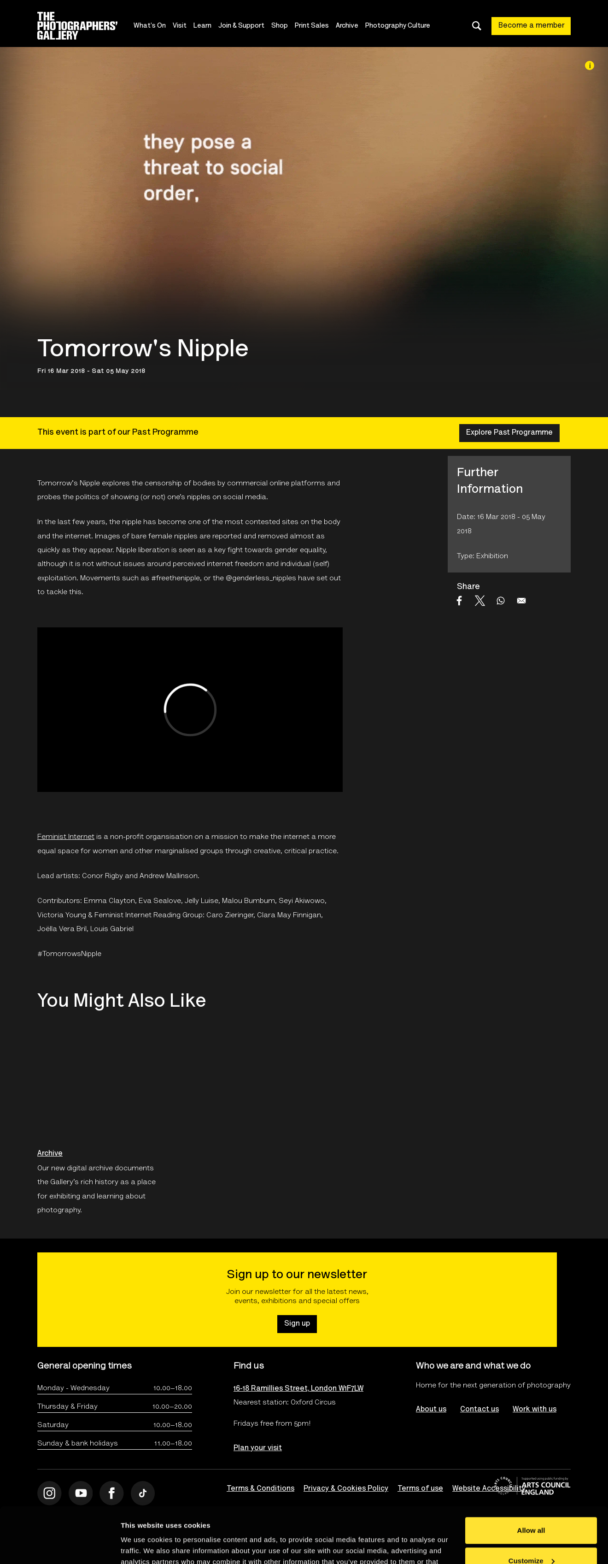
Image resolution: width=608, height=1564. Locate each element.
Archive (347, 26)
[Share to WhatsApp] (501, 601)
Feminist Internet (65, 837)
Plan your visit (258, 1448)
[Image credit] (589, 65)
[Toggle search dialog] (477, 26)
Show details (142, 1546)
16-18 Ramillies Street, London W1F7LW (298, 1389)
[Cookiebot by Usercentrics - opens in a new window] (59, 1546)
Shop (279, 26)
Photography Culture (397, 26)
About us (431, 1409)
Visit (180, 26)
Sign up (297, 1324)
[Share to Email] (521, 601)
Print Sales (312, 26)
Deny (531, 1538)
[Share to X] (480, 601)
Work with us (534, 1409)
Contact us (479, 1409)
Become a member (531, 26)
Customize (532, 1508)
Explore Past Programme (509, 433)
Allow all (531, 1478)
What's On (150, 26)
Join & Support (241, 26)
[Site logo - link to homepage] (85, 26)
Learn (202, 26)
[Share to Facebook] (459, 601)
